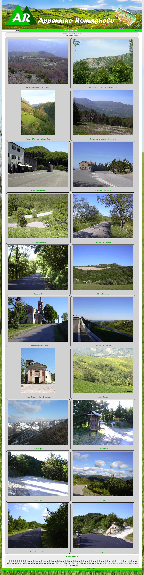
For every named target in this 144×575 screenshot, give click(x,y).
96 (125, 568)
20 (53, 565)
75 (69, 568)
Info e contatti (76, 34)
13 (34, 565)
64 (39, 568)
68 (50, 568)
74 (66, 568)
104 (77, 570)
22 (58, 565)
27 (71, 565)
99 (133, 568)
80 (82, 568)
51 (135, 565)
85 (95, 568)
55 (15, 568)
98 (130, 568)
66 (45, 568)
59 (26, 568)
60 (29, 568)
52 (7, 568)
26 (69, 565)
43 (114, 565)
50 (133, 565)
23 (61, 565)
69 (53, 568)
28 (74, 565)
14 (37, 565)
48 (127, 565)
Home (5, 34)
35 (93, 565)
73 (63, 568)
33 (87, 565)
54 (13, 568)
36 (95, 565)
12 (31, 565)
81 (85, 568)
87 (101, 568)
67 (47, 568)
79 (79, 568)
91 (111, 568)
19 (50, 565)
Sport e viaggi (29, 34)
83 (90, 568)
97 (127, 568)
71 (58, 568)
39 (103, 565)
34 (90, 565)
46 (122, 565)
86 (98, 568)
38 (101, 565)
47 (125, 565)
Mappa (66, 34)
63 (37, 568)
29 (77, 565)
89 (106, 568)
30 (79, 565)
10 (26, 565)
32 (85, 565)
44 (117, 565)
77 (74, 568)
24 (63, 565)
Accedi (137, 30)
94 (119, 568)
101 (67, 570)
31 (82, 565)
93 (117, 568)
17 (45, 565)
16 (42, 565)
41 (109, 565)
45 (119, 565)
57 (21, 568)
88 (103, 568)
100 (136, 568)
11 (29, 565)
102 (70, 570)
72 (61, 568)
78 (77, 568)
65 (42, 568)
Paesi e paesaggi (15, 34)
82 (87, 568)
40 (106, 565)
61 (31, 568)
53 (10, 568)
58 (23, 568)
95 (122, 568)
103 (74, 570)
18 (47, 565)
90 (109, 568)
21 (55, 565)
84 (93, 568)
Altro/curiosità (56, 34)
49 (130, 565)
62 (34, 568)
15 (39, 565)
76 (71, 568)
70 (55, 568)
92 (114, 568)
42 (111, 565)
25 (66, 565)
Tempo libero (42, 34)
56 (18, 568)
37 (98, 565)
